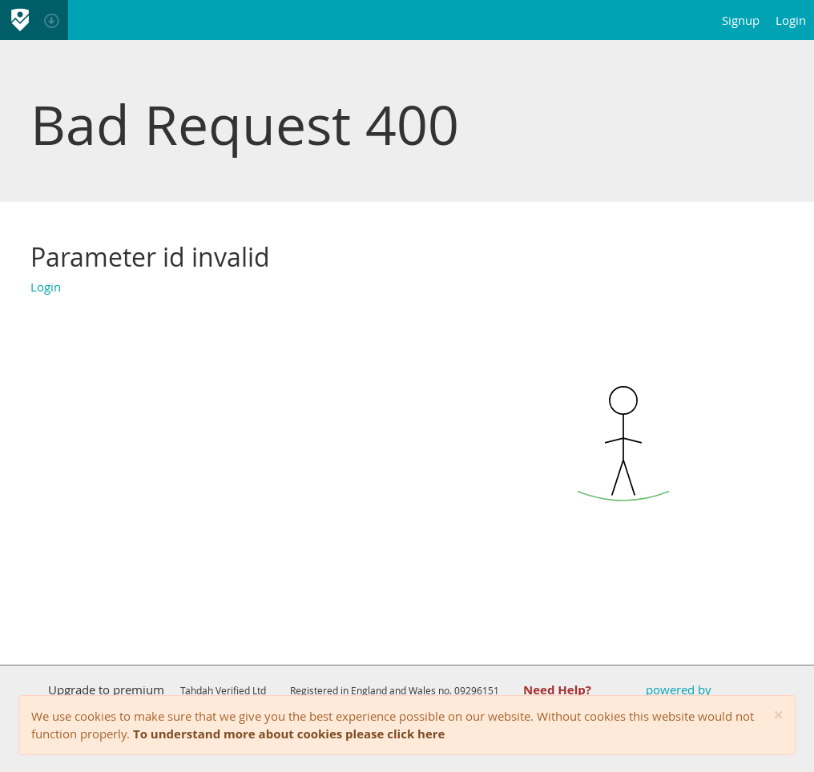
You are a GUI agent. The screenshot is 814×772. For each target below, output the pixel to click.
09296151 (476, 690)
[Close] (778, 715)
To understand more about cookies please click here (289, 734)
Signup (741, 20)
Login (791, 20)
